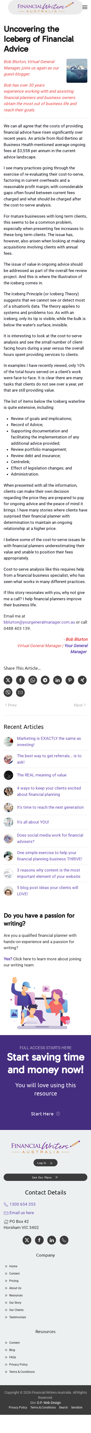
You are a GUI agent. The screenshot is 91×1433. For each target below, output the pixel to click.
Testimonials (15, 1317)
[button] (85, 7)
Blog (9, 1350)
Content (12, 1273)
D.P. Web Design (49, 1403)
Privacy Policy (16, 1364)
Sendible (76, 1407)
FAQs (10, 1357)
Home (10, 1266)
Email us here (19, 1212)
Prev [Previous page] (11, 704)
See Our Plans (45, 1177)
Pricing (11, 1280)
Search (63, 1407)
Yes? (8, 958)
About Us (12, 1288)
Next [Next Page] (80, 704)
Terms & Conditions (19, 1371)
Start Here (45, 1113)
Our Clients (14, 1310)
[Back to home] (46, 7)
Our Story (12, 1302)
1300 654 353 (20, 1204)
